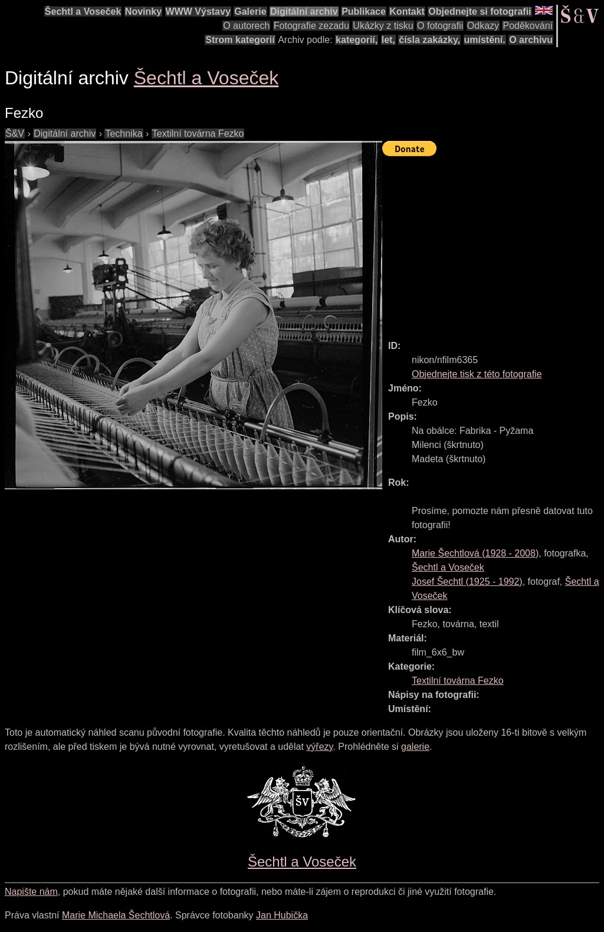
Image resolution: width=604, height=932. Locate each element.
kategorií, (357, 40)
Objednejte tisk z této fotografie (477, 374)
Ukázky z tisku (383, 26)
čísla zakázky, (429, 40)
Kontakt (407, 11)
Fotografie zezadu (311, 26)
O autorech (246, 26)
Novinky (143, 11)
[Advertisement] (493, 242)
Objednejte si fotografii (479, 11)
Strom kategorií (239, 40)
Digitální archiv (304, 11)
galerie (415, 747)
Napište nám (31, 892)
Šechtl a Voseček (83, 11)
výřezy (319, 747)
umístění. (484, 40)
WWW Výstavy (198, 11)
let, (388, 40)
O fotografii (440, 26)
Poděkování (528, 26)
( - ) (475, 553)
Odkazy (483, 26)
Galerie (250, 11)
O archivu (531, 40)
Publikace (364, 11)
